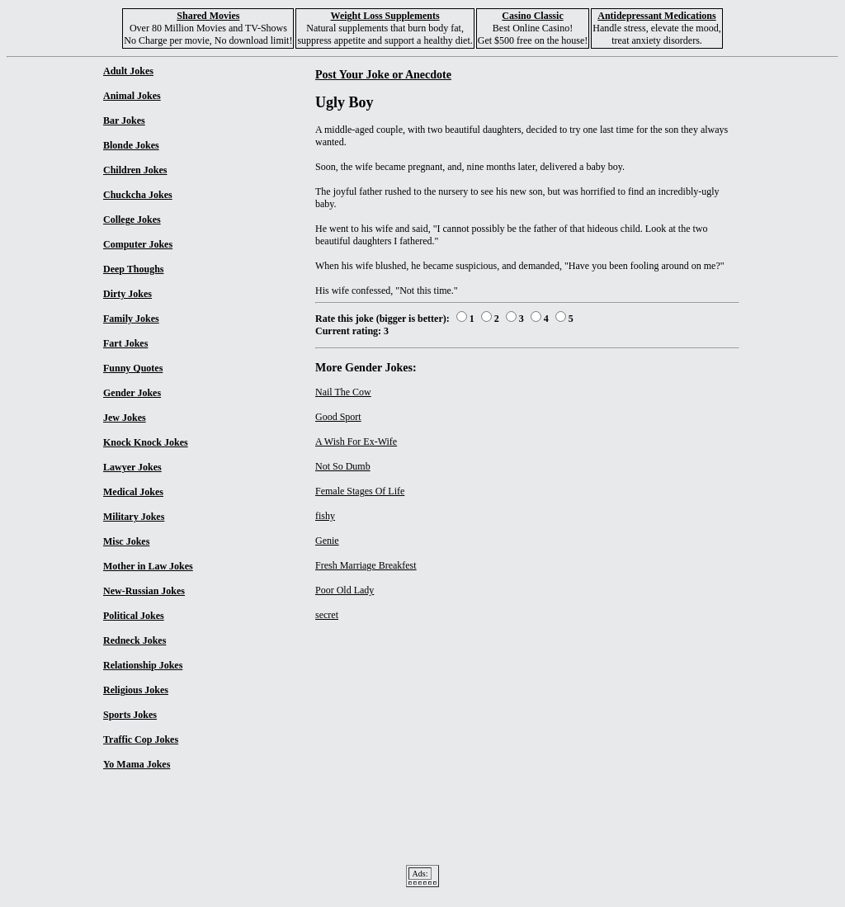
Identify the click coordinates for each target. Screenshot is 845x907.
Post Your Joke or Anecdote (383, 74)
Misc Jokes (126, 541)
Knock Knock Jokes (145, 442)
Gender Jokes (132, 393)
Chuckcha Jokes (137, 195)
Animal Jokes (132, 96)
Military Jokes (133, 516)
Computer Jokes (137, 244)
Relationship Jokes (142, 665)
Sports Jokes (130, 714)
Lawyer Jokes (132, 467)
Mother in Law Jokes (148, 566)
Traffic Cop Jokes (140, 739)
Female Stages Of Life (359, 491)
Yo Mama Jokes (136, 764)
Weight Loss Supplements (385, 15)
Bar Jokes (124, 120)
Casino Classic (532, 15)
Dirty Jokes (127, 294)
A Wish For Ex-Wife (356, 441)
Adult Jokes (128, 71)
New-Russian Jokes (144, 591)
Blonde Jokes (131, 145)
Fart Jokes (125, 343)
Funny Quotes (133, 368)
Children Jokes (135, 170)
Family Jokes (131, 318)
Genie (327, 540)
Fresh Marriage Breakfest (366, 565)
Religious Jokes (135, 690)
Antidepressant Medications (656, 15)
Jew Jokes (124, 417)
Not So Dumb (343, 466)
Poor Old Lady (344, 590)
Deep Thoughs (133, 269)
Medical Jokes (133, 492)
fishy (325, 516)
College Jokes (132, 219)
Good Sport (338, 417)
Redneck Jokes (134, 640)
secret (326, 615)
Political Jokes (133, 615)
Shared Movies (208, 15)
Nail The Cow (343, 392)
